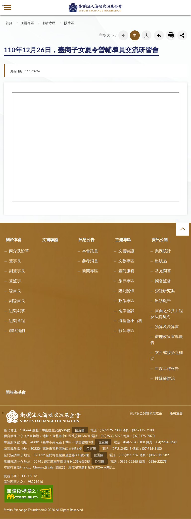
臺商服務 (126, 270)
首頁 (9, 23)
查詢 (183, 7)
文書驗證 (50, 239)
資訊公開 (160, 239)
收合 (182, 229)
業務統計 (163, 250)
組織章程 (17, 320)
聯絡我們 (17, 330)
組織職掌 (17, 310)
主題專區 (27, 23)
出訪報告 (163, 300)
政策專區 (126, 300)
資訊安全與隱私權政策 (146, 413)
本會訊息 (90, 250)
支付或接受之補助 (166, 355)
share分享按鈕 (182, 35)
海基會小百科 (130, 320)
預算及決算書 (167, 326)
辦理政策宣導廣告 (166, 339)
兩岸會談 (126, 310)
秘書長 (15, 290)
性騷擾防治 (165, 378)
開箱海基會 (16, 392)
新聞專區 (90, 270)
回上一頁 (159, 35)
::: (3, 4)
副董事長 (17, 270)
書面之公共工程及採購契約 (166, 313)
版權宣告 (176, 413)
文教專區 (126, 260)
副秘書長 (17, 300)
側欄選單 (7, 7)
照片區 (69, 23)
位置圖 (80, 430)
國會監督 (163, 280)
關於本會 (14, 239)
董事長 (15, 260)
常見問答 (163, 270)
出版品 (161, 260)
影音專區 (49, 23)
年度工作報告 (167, 368)
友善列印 (171, 35)
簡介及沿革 (19, 250)
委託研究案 (165, 290)
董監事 (15, 280)
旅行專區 (126, 280)
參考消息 (90, 260)
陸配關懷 (126, 290)
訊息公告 (87, 239)
